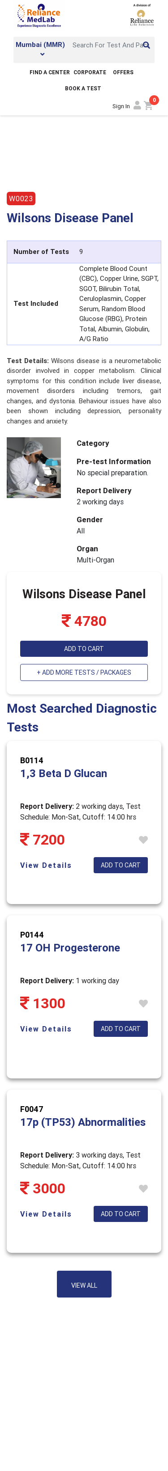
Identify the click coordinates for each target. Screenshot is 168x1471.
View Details (46, 865)
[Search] (111, 45)
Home (15, 124)
